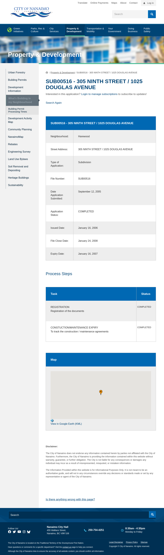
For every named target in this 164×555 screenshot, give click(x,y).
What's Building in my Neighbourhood (19, 99)
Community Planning (15, 130)
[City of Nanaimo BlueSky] (29, 531)
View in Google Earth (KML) (66, 422)
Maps (114, 2)
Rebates (13, 146)
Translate (82, 2)
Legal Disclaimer (116, 542)
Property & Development (45, 54)
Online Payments (99, 2)
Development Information (17, 87)
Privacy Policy (132, 542)
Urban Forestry (18, 72)
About (123, 2)
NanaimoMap (17, 139)
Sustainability (17, 183)
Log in (150, 3)
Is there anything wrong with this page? (70, 499)
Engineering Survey (21, 152)
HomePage (47, 72)
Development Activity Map (17, 120)
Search (152, 14)
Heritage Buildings (20, 176)
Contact (133, 2)
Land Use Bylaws (19, 159)
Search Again (54, 102)
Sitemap (144, 542)
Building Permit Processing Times (17, 111)
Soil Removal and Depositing (20, 168)
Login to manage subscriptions (99, 93)
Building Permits (19, 78)
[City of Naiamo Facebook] (9, 531)
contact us (66, 547)
